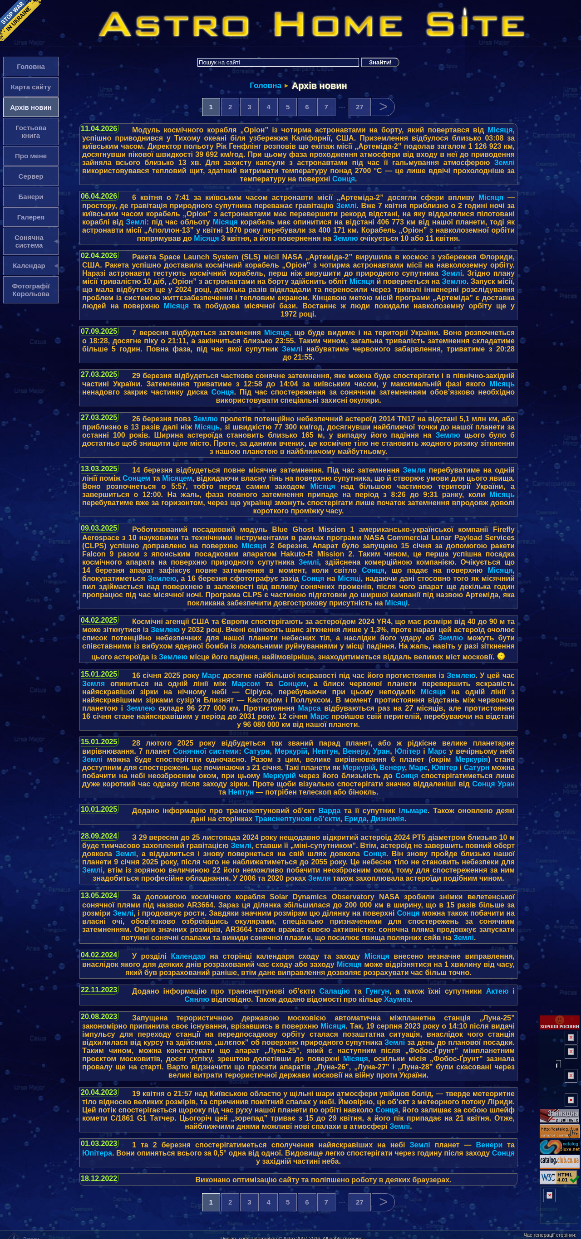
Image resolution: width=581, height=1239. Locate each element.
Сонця (343, 179)
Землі (504, 162)
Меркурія (471, 759)
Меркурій (291, 751)
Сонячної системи (206, 751)
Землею (162, 578)
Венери (489, 1145)
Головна (265, 85)
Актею (497, 991)
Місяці (349, 578)
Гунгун (377, 991)
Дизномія (387, 819)
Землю (345, 238)
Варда (330, 811)
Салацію (334, 991)
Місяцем (177, 478)
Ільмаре (413, 811)
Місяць (502, 384)
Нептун (325, 751)
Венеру (355, 751)
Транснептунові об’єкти (297, 819)
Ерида (355, 819)
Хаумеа (397, 999)
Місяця (499, 130)
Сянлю (197, 999)
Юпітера (97, 1153)
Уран (381, 751)
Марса (309, 708)
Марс (211, 675)
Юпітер (407, 751)
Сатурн (257, 751)
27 (360, 107)
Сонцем (136, 478)
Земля (414, 470)
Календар (188, 956)
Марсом (245, 684)
